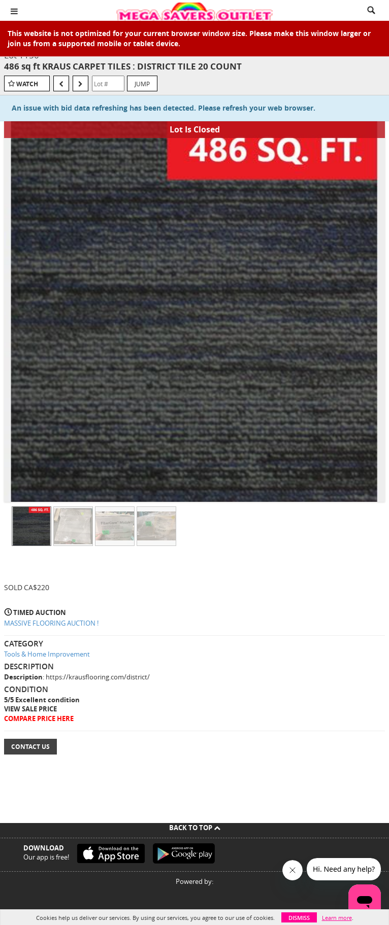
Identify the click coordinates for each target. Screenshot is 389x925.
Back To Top (194, 827)
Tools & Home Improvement (47, 654)
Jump (142, 84)
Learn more (337, 917)
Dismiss (299, 917)
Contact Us (30, 746)
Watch (27, 84)
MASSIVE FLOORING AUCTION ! (51, 623)
